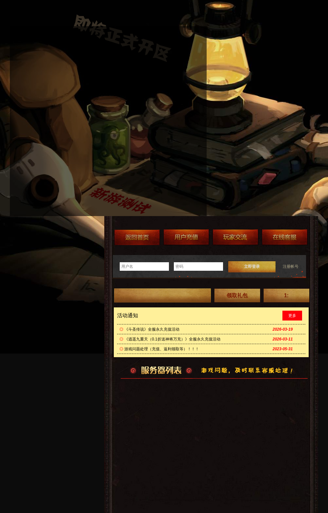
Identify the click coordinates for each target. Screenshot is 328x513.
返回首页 (137, 237)
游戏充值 (186, 237)
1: (286, 295)
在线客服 (285, 237)
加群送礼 (235, 237)
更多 (292, 315)
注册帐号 (290, 266)
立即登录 (252, 266)
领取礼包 (237, 295)
